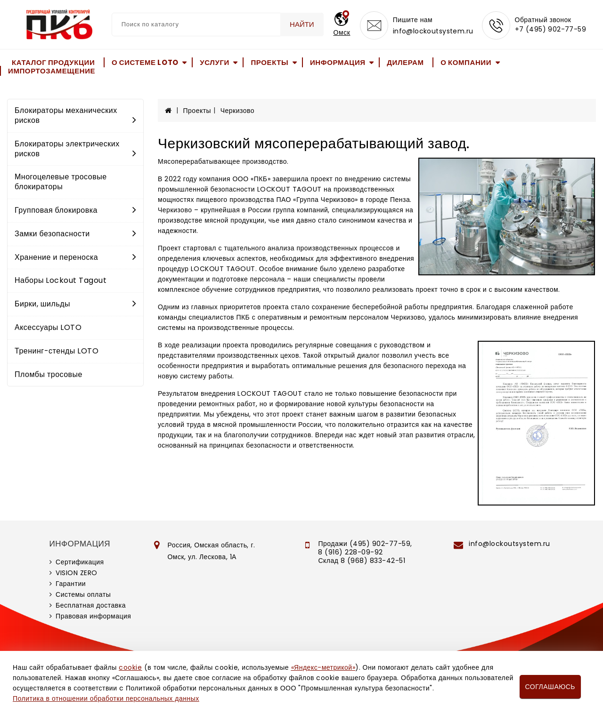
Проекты (269, 62)
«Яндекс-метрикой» (323, 667)
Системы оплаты (83, 594)
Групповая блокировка (75, 210)
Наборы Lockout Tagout (60, 280)
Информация (338, 62)
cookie (130, 667)
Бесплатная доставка (91, 605)
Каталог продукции (53, 62)
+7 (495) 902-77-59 (551, 29)
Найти (302, 24)
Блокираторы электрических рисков (75, 148)
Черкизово (237, 110)
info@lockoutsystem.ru (433, 31)
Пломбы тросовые (48, 374)
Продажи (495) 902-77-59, (365, 543)
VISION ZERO (77, 573)
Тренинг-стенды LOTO (56, 350)
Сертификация (80, 562)
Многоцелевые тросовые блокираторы (61, 181)
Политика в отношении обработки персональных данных (106, 698)
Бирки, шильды (75, 303)
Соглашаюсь (550, 686)
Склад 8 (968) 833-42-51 (361, 560)
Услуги (214, 62)
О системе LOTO (145, 62)
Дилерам (405, 62)
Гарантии (71, 583)
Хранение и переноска (75, 257)
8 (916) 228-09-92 (350, 552)
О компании (465, 62)
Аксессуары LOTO (48, 327)
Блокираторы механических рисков (75, 115)
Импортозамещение (51, 71)
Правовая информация (93, 616)
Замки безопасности (75, 233)
